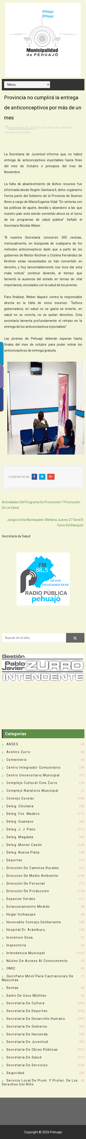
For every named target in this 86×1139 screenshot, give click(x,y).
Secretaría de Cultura (25, 1003)
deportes (14, 860)
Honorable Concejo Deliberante (33, 922)
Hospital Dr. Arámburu (25, 930)
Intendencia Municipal (25, 953)
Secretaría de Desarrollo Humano (35, 1019)
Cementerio (16, 760)
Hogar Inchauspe (21, 914)
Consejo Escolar (20, 798)
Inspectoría (16, 945)
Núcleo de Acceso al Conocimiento (37, 961)
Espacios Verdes (21, 899)
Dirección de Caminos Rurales (32, 868)
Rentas (12, 988)
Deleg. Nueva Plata (23, 852)
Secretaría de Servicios (27, 1065)
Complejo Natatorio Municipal (32, 790)
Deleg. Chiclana (20, 806)
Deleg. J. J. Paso (21, 829)
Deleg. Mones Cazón (24, 845)
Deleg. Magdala (19, 837)
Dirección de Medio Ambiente (32, 876)
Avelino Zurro (18, 752)
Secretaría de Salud (17, 132)
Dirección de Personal (25, 883)
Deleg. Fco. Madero (23, 814)
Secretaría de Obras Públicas (32, 1049)
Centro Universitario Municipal (33, 775)
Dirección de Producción (27, 891)
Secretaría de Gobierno (26, 1026)
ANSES (12, 744)
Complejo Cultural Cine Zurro (32, 783)
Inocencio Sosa (19, 937)
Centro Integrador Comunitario (33, 767)
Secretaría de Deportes (27, 1011)
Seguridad (15, 1073)
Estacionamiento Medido (28, 906)
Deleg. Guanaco (20, 821)
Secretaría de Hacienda (27, 1034)
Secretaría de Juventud (57, 127)
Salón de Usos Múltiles (26, 995)
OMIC (11, 968)
